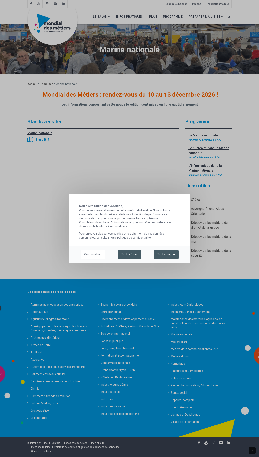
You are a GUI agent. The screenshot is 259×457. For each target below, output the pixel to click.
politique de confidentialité (134, 237)
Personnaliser (93, 254)
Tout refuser (129, 254)
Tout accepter (166, 254)
